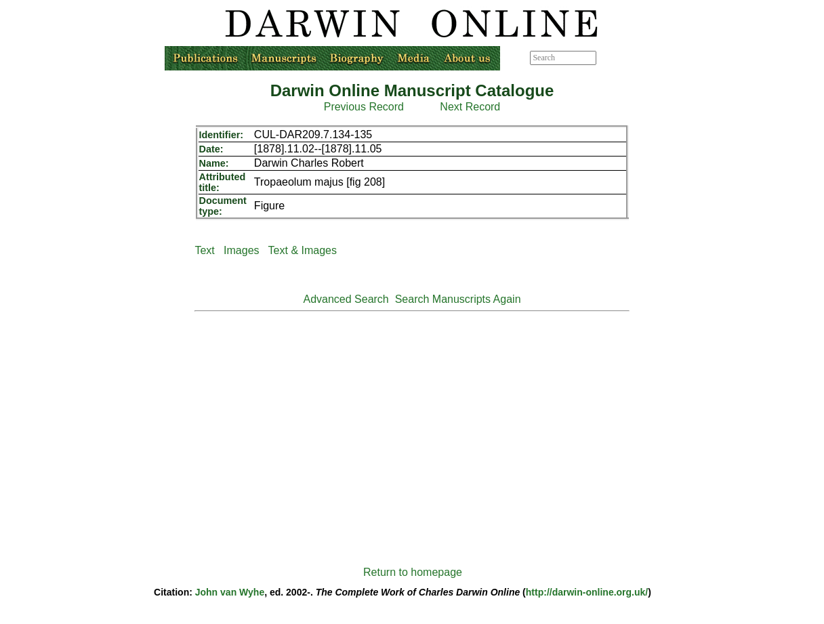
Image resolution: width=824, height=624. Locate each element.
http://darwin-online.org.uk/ (587, 592)
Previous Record (364, 106)
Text (204, 250)
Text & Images (302, 250)
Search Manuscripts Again (458, 299)
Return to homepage (412, 572)
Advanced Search (345, 299)
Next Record (470, 106)
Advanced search (627, 58)
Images (241, 250)
